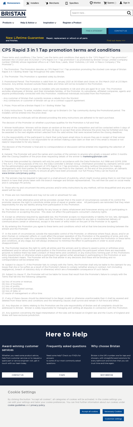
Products (8, 23)
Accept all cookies (89, 411)
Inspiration (49, 23)
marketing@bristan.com (95, 156)
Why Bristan (106, 375)
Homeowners (11, 3)
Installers (33, 3)
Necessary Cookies (113, 411)
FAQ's (62, 375)
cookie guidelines (16, 405)
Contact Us (120, 31)
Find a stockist (94, 31)
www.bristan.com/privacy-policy (18, 173)
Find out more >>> (116, 40)
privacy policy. (38, 405)
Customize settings (113, 419)
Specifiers (71, 3)
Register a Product (72, 23)
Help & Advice (29, 23)
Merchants (52, 3)
